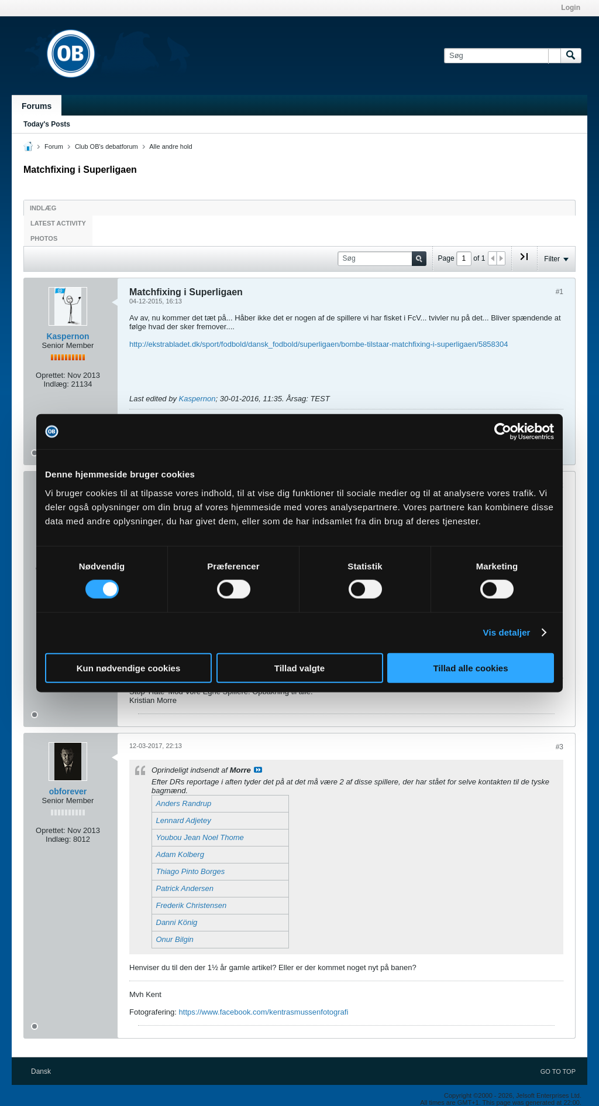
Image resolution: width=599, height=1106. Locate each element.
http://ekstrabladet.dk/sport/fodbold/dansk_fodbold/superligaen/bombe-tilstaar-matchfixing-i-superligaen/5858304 (318, 344)
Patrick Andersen (185, 888)
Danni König (177, 922)
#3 (559, 747)
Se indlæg (258, 770)
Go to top (558, 1071)
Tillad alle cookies (470, 668)
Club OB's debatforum (106, 146)
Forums (36, 106)
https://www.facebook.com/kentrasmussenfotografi (264, 1012)
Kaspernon (67, 336)
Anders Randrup (184, 803)
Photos (43, 238)
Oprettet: (51, 375)
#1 (559, 292)
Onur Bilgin (175, 939)
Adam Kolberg (180, 854)
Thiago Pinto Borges (190, 871)
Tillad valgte (299, 668)
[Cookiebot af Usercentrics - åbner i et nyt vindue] (503, 432)
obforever (68, 791)
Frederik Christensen (191, 905)
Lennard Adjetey (183, 820)
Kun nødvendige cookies (129, 668)
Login (570, 8)
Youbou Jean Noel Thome (200, 837)
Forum (53, 146)
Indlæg (43, 207)
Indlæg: (55, 384)
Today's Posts (46, 124)
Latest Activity (58, 223)
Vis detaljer (507, 632)
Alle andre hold (170, 146)
